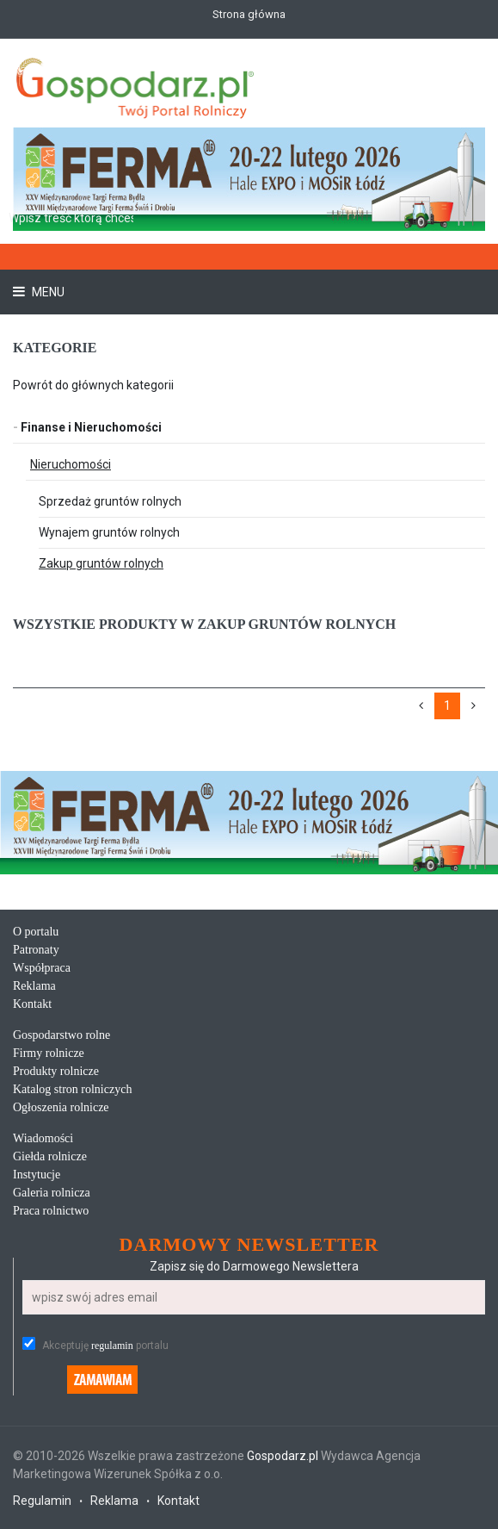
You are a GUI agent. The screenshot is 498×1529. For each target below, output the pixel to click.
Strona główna (249, 14)
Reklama (34, 985)
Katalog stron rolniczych (72, 1089)
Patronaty (36, 949)
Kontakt (32, 1004)
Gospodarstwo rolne (61, 1035)
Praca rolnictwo (51, 1210)
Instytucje (36, 1174)
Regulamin (42, 1500)
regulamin (112, 1345)
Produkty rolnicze (56, 1071)
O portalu (35, 931)
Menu (47, 292)
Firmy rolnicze (48, 1053)
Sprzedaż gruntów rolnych (110, 501)
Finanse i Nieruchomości (87, 427)
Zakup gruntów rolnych (101, 563)
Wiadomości (43, 1138)
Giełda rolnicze (50, 1156)
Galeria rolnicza (51, 1192)
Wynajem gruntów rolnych (109, 532)
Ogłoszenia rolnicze (61, 1107)
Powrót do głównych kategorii (93, 385)
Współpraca (42, 967)
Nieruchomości (70, 464)
